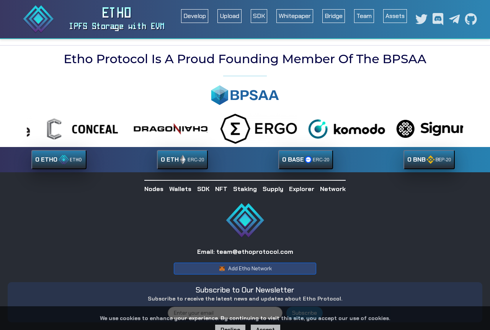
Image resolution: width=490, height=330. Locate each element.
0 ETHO (59, 160)
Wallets (180, 189)
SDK (259, 16)
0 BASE (305, 160)
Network (333, 189)
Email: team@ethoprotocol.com (245, 252)
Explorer (301, 189)
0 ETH (182, 160)
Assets (395, 16)
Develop (194, 16)
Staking (245, 189)
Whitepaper (295, 16)
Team (364, 16)
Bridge (334, 16)
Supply (273, 189)
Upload (229, 16)
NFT (221, 189)
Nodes (153, 189)
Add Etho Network (245, 269)
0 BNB (429, 160)
